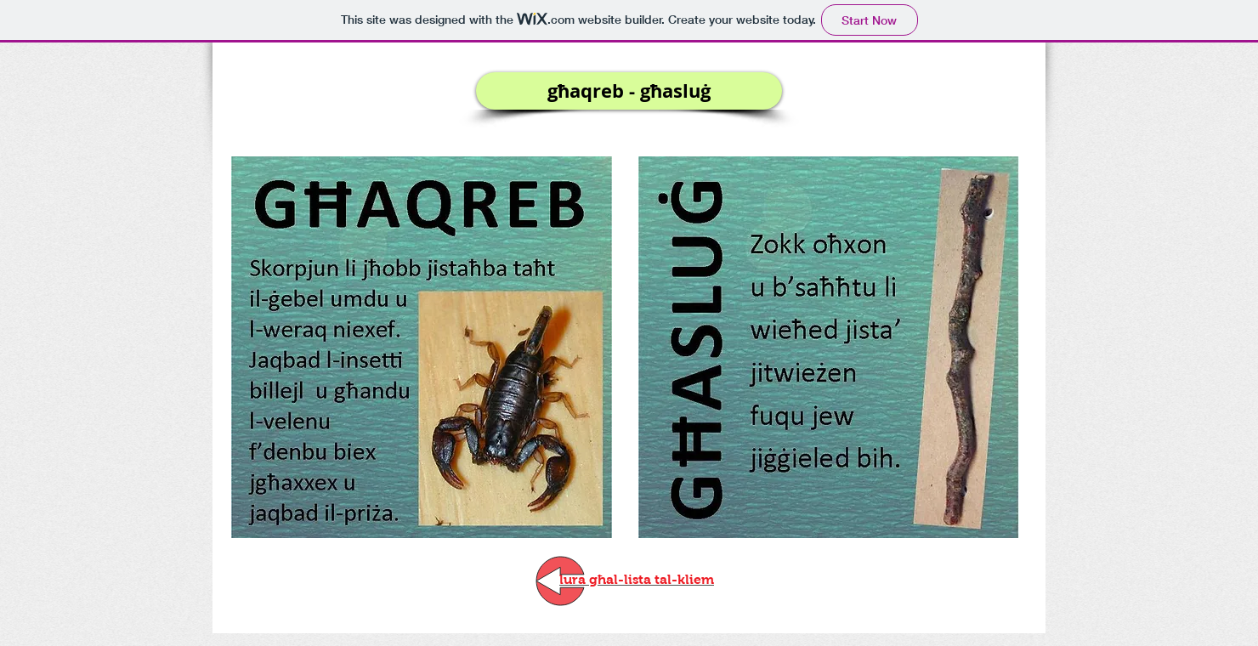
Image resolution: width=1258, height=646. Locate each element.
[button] (629, 91)
